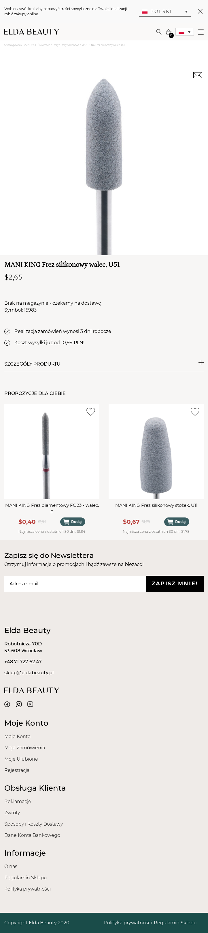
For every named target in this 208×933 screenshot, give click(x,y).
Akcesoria (44, 45)
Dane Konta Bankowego (32, 835)
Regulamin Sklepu (25, 877)
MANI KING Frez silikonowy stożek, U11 (156, 505)
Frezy (55, 45)
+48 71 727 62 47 (23, 661)
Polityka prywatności (27, 889)
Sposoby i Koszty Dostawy (33, 824)
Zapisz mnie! (175, 583)
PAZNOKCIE (30, 45)
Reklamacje (17, 801)
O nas (10, 866)
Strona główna (12, 45)
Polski (157, 11)
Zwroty (12, 812)
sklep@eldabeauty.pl (29, 672)
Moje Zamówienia (24, 748)
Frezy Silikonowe (70, 45)
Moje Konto (17, 736)
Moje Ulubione (21, 759)
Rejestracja (16, 770)
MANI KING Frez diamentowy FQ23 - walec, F (52, 508)
